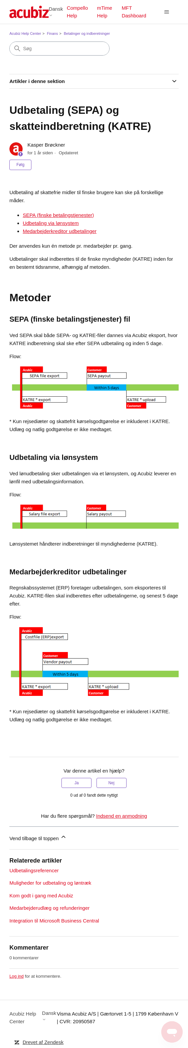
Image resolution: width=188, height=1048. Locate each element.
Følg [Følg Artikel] (20, 164)
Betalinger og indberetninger (87, 33)
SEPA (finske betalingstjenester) (58, 215)
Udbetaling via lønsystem (51, 223)
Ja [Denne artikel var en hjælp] (76, 783)
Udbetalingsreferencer (34, 870)
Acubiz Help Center (25, 33)
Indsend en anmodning (121, 816)
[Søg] (59, 48)
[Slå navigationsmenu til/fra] (167, 12)
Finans (52, 33)
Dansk (56, 11)
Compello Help (77, 11)
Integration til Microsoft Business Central (54, 920)
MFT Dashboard (134, 11)
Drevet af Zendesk (43, 1042)
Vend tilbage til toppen (38, 837)
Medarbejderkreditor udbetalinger (60, 231)
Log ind (16, 976)
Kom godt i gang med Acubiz (41, 895)
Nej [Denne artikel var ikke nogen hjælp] (112, 783)
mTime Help (104, 11)
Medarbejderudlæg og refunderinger (49, 908)
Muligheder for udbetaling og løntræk (50, 883)
